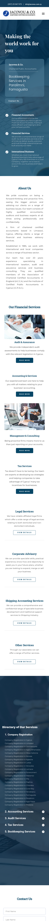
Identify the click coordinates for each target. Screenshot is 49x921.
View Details (27, 532)
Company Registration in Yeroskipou (22, 787)
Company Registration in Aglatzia (21, 770)
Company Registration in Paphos (21, 782)
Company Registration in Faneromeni (22, 777)
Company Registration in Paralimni (22, 791)
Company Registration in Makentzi (22, 779)
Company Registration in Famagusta (22, 789)
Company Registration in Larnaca (21, 775)
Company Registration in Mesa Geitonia (23, 766)
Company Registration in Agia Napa (22, 793)
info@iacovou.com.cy (33, 4)
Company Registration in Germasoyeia (22, 763)
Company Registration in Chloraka (22, 784)
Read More (24, 351)
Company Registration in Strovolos (22, 773)
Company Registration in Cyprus (21, 759)
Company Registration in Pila (20, 780)
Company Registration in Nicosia (21, 768)
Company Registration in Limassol (21, 761)
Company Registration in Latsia (21, 772)
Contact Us (13, 101)
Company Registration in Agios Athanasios (23, 764)
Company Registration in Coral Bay (22, 786)
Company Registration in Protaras (21, 795)
